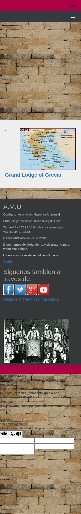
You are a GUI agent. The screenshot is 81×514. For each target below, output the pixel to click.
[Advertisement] (40, 70)
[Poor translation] (16, 434)
